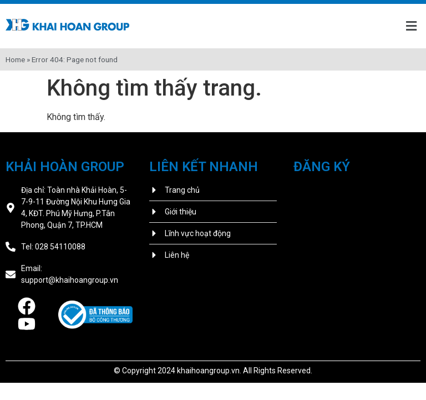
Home (15, 59)
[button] (411, 26)
